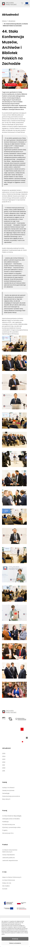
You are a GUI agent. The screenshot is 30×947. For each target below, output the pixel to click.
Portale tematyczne (8, 824)
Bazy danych (6, 799)
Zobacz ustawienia (15, 943)
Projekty (4, 830)
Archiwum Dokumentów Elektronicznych (9, 851)
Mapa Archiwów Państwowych (11, 877)
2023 (3, 759)
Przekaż (5, 845)
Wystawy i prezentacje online (11, 827)
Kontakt (4, 889)
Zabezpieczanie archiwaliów (11, 819)
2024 (3, 756)
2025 (3, 753)
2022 (3, 762)
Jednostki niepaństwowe (10, 860)
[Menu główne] (22, 3)
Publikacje (5, 822)
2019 (3, 771)
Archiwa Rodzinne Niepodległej (11, 816)
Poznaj (4, 810)
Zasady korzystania (8, 790)
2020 (3, 768)
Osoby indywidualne (8, 855)
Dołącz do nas (6, 883)
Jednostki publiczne (8, 858)
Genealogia (5, 793)
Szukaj (4, 782)
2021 (3, 765)
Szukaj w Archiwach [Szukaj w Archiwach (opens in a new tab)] (8, 787)
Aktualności (6, 748)
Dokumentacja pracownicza (11, 796)
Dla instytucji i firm (8, 833)
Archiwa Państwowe (8, 880)
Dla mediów (6, 886)
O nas (4, 872)
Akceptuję (15, 939)
